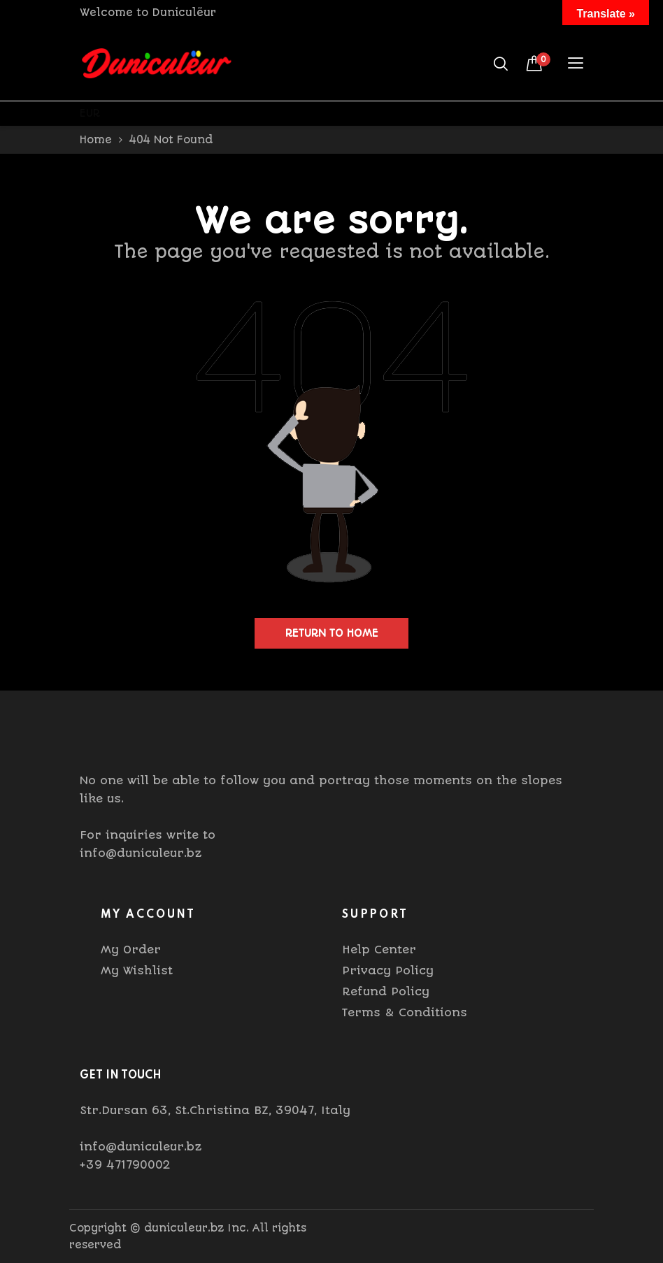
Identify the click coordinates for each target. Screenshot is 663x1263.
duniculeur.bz (184, 1228)
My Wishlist (137, 970)
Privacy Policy (388, 970)
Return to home (331, 633)
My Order (131, 949)
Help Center (379, 949)
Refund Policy (385, 991)
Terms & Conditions (404, 1012)
